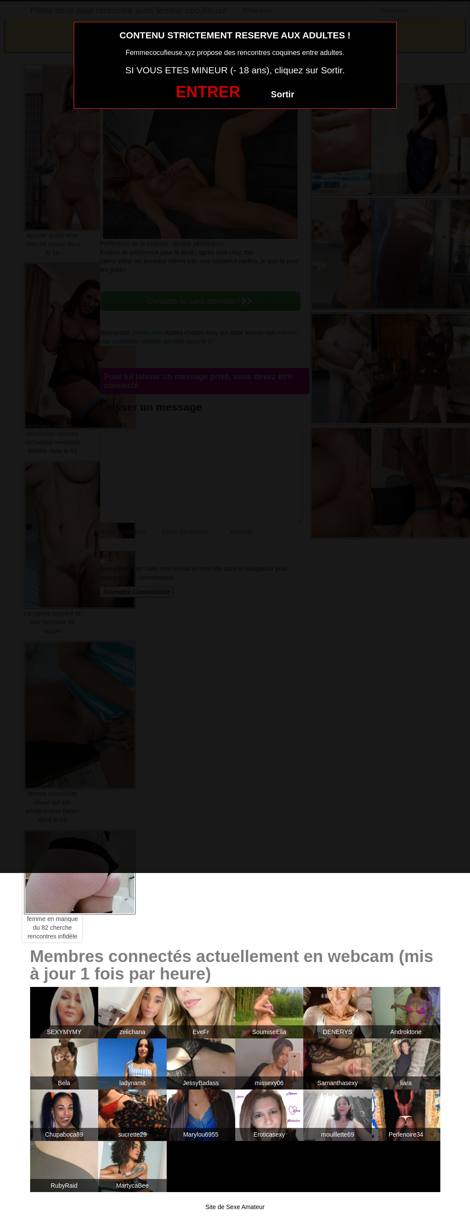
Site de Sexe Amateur (235, 1206)
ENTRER (208, 92)
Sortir (282, 94)
